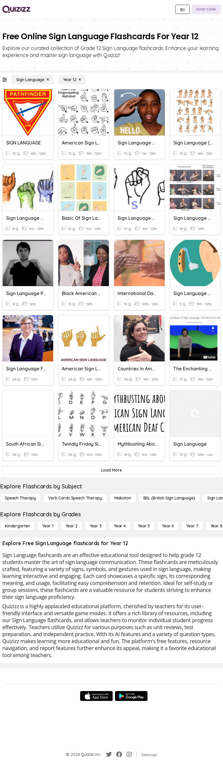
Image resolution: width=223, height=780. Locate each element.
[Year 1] (47, 526)
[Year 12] (72, 79)
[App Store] (96, 696)
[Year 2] (71, 526)
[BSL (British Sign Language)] (169, 498)
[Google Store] (131, 696)
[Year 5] (144, 526)
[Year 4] (120, 526)
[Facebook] (119, 754)
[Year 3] (96, 526)
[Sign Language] (33, 79)
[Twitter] (109, 754)
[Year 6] (168, 526)
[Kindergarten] (17, 526)
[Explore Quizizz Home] (16, 9)
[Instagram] (129, 754)
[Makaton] (122, 498)
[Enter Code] (206, 9)
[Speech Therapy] (20, 498)
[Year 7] (192, 526)
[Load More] (111, 470)
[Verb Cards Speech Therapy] (75, 498)
